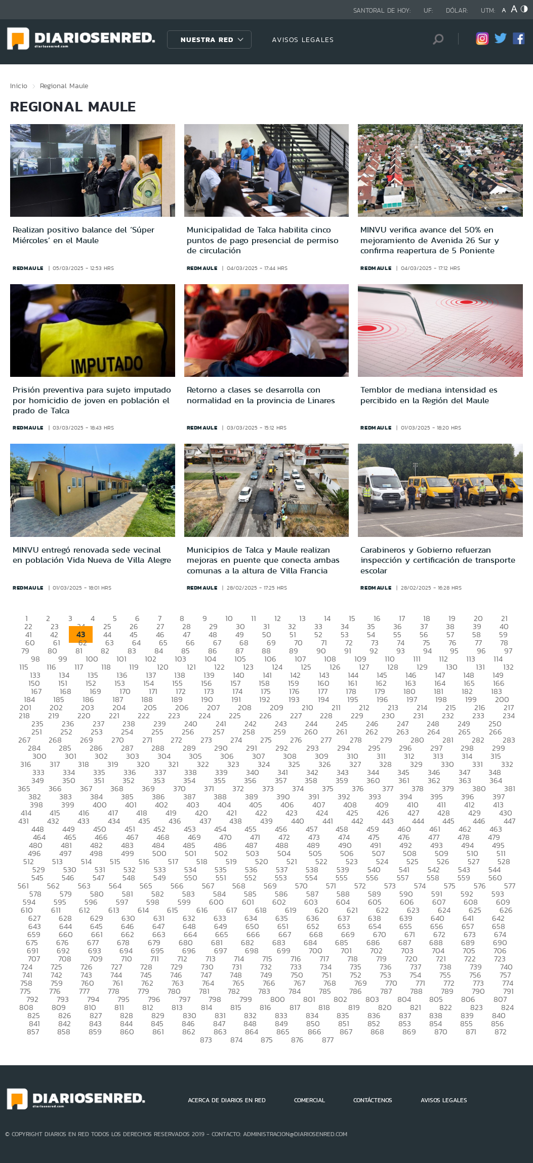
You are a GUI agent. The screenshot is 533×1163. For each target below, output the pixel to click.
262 (371, 731)
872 (501, 1031)
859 (95, 1031)
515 (115, 861)
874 (236, 1039)
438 (235, 821)
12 (277, 618)
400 (100, 804)
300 (39, 756)
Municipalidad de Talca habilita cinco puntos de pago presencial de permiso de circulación (263, 239)
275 (266, 739)
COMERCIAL (309, 1100)
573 (390, 885)
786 (355, 991)
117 (78, 667)
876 (297, 1039)
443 (388, 821)
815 (235, 1007)
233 (478, 715)
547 (98, 877)
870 (440, 1031)
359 (342, 780)
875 (267, 1039)
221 (114, 715)
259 (279, 731)
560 (495, 877)
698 (252, 950)
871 (471, 1031)
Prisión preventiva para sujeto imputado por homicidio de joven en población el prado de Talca (92, 399)
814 (206, 1007)
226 (265, 715)
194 (323, 699)
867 (346, 1031)
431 (23, 821)
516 (144, 861)
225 (235, 715)
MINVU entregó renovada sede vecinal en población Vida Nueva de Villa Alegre (92, 555)
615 (172, 910)
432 (53, 821)
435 (144, 821)
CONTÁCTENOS (372, 1100)
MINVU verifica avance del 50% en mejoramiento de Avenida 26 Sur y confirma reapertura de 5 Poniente (429, 239)
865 (283, 1031)
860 (127, 1031)
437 (205, 821)
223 (174, 715)
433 (83, 821)
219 (53, 715)
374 (298, 788)
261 (341, 731)
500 (159, 853)
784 (295, 991)
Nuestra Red (207, 39)
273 (206, 739)
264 (433, 731)
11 (253, 618)
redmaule (28, 268)
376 (358, 788)
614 (143, 910)
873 (206, 1039)
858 (63, 1031)
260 (311, 731)
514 (86, 861)
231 (418, 715)
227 (296, 715)
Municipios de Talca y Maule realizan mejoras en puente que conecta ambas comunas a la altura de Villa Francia (263, 560)
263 (402, 731)
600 (216, 902)
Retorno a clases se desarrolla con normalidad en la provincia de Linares (261, 394)
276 (296, 739)
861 (158, 1031)
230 (388, 715)
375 (328, 788)
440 (297, 821)
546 (68, 877)
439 (266, 821)
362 (434, 780)
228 (326, 715)
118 (106, 667)
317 (55, 764)
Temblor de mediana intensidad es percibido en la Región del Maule (429, 394)
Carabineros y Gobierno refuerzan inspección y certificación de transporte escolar (437, 560)
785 (325, 991)
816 (265, 1007)
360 (373, 780)
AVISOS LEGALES (303, 39)
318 (83, 764)
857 (33, 1031)
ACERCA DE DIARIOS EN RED (227, 1100)
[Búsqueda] (435, 39)
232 (448, 715)
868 (377, 1031)
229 (357, 715)
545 (37, 877)
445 (448, 821)
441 (327, 821)
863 (220, 1031)
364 (495, 780)
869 (409, 1031)
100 (92, 658)
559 (464, 877)
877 (328, 1039)
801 (309, 999)
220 (84, 715)
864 (251, 1031)
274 (236, 739)
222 (144, 715)
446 (479, 821)
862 (188, 1031)
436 (175, 821)
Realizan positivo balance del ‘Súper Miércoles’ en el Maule (83, 234)
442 (357, 821)
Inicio (18, 85)
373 (268, 788)
